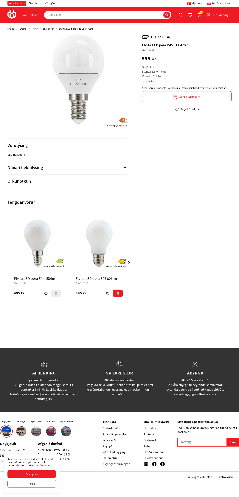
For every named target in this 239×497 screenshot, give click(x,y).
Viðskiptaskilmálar (199, 477)
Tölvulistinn (35, 3)
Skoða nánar (43, 465)
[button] (31, 474)
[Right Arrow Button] (129, 263)
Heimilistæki (16, 3)
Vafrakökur (226, 477)
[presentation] (30, 15)
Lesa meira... (149, 81)
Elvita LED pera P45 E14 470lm (76, 28)
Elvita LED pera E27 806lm (96, 278)
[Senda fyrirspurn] (187, 96)
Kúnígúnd (50, 3)
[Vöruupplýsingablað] (117, 125)
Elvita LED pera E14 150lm (34, 278)
